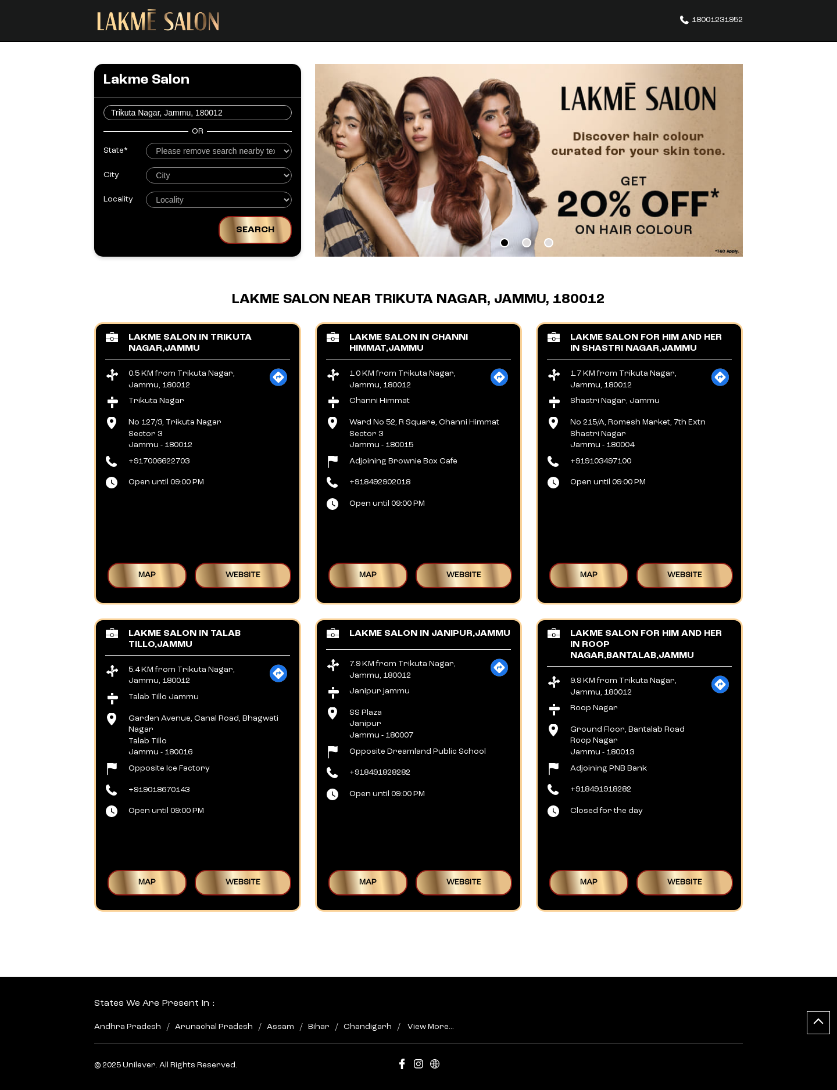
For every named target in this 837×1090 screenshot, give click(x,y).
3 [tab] (548, 242)
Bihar (319, 1027)
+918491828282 (379, 772)
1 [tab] (504, 242)
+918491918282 (600, 789)
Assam (280, 1027)
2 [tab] (526, 242)
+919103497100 (600, 461)
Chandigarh (368, 1027)
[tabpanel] (529, 160)
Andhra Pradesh (127, 1027)
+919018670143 (158, 790)
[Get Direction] (278, 384)
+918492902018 (379, 482)
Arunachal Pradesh (214, 1027)
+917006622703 (158, 461)
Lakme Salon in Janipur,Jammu (429, 633)
